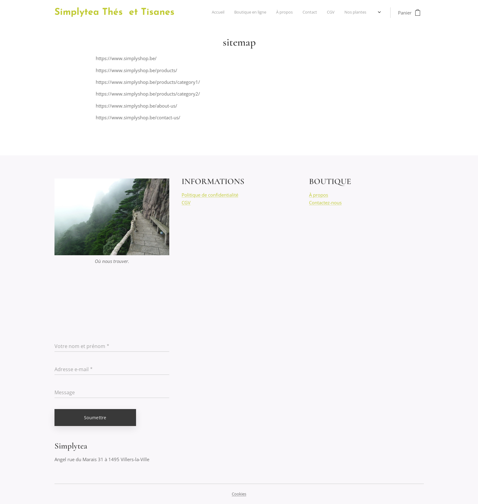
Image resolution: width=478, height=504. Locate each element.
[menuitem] (322, 12)
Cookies (239, 494)
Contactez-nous (325, 202)
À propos (318, 195)
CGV (186, 202)
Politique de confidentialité (210, 195)
